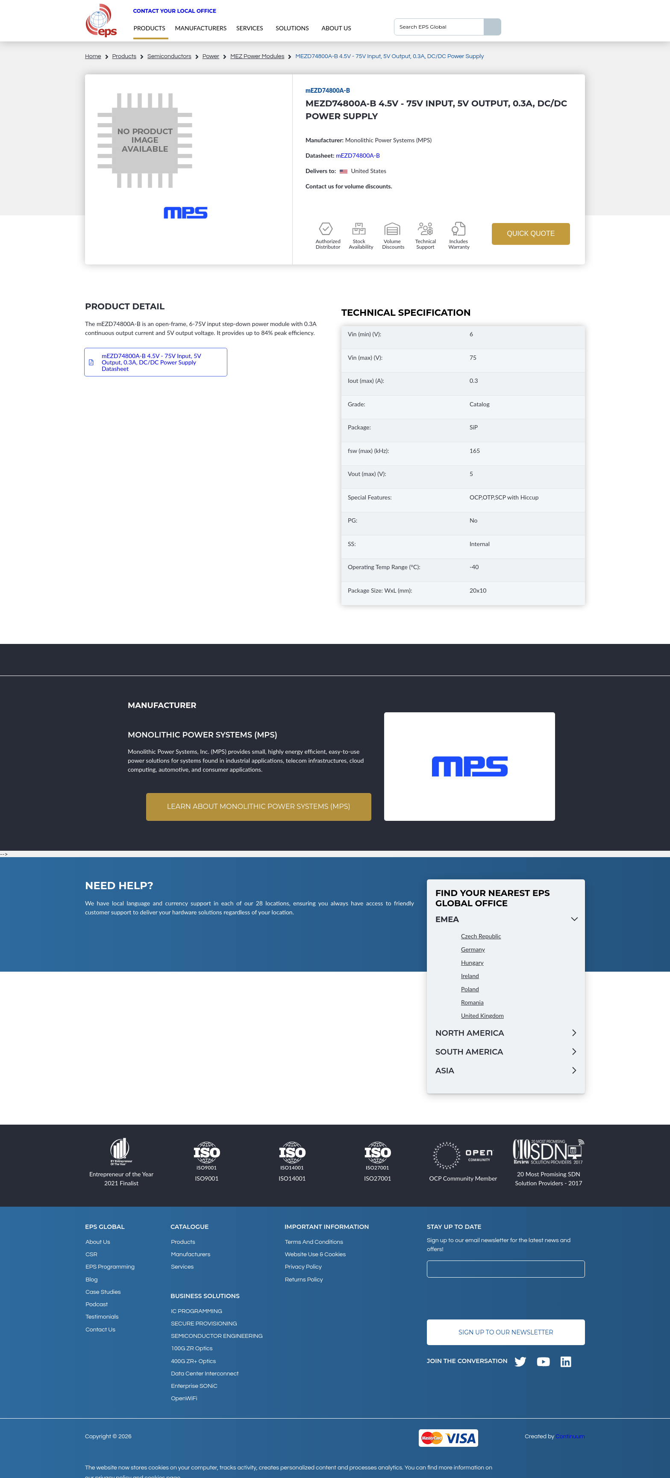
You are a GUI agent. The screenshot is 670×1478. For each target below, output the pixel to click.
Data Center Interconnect (204, 1366)
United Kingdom (482, 1016)
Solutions (292, 28)
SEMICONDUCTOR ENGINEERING (216, 1331)
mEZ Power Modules (257, 56)
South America (469, 1052)
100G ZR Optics (191, 1343)
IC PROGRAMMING (196, 1308)
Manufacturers (200, 28)
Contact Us (100, 1323)
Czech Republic (481, 936)
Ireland (470, 976)
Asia (444, 1071)
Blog (91, 1277)
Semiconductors (169, 56)
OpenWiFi (183, 1389)
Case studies (102, 1288)
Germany (473, 949)
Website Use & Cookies (315, 1254)
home (93, 56)
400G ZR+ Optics (192, 1355)
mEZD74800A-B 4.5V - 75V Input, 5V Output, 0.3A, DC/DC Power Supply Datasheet (151, 362)
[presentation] (492, 1299)
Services (249, 28)
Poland (470, 989)
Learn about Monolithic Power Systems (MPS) (258, 807)
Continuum (570, 1426)
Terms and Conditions (314, 1242)
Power (211, 56)
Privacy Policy (303, 1265)
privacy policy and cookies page (137, 1468)
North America (469, 1033)
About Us (336, 28)
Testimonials (101, 1311)
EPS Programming (109, 1265)
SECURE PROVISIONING (203, 1320)
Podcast (96, 1300)
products (149, 28)
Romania (472, 1002)
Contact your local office (174, 11)
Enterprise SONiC (193, 1378)
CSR (91, 1254)
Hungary (472, 963)
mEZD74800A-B (358, 155)
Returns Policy (304, 1277)
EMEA (447, 920)
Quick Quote (531, 233)
